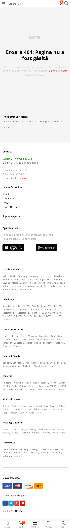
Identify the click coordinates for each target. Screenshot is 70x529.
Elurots (5, 429)
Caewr (24, 339)
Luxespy (24, 449)
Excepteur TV (8, 312)
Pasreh (5, 449)
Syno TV (6, 306)
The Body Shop (47, 362)
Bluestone (46, 449)
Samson (6, 452)
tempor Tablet (9, 289)
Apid (39, 286)
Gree (31, 412)
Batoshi (14, 412)
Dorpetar (6, 346)
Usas (16, 279)
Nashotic (15, 432)
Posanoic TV (37, 309)
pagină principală (57, 70)
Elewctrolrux (27, 405)
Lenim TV (57, 316)
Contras (36, 432)
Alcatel (15, 282)
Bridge (15, 386)
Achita (61, 429)
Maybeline (15, 366)
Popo (42, 279)
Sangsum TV (8, 309)
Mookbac (32, 336)
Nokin (28, 382)
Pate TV (26, 306)
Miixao (29, 342)
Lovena (6, 339)
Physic (55, 432)
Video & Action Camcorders (22, 389)
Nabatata (7, 455)
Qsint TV (18, 316)
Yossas (25, 452)
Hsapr (61, 409)
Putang (32, 282)
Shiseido (38, 366)
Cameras (32, 386)
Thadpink (47, 342)
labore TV (46, 306)
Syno (42, 276)
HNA (39, 339)
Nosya (44, 382)
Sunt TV (36, 312)
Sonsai (44, 409)
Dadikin (6, 405)
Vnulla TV (56, 312)
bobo (62, 282)
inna (49, 282)
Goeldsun (44, 452)
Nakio (5, 276)
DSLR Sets (54, 386)
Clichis (28, 409)
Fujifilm (61, 382)
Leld (4, 336)
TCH (29, 279)
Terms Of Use (10, 207)
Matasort (7, 409)
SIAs (53, 339)
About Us (7, 194)
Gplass (53, 405)
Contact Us (8, 198)
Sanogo (24, 429)
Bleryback (59, 276)
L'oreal (26, 362)
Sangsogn (7, 342)
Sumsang (22, 276)
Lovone (58, 279)
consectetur (16, 286)
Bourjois (6, 362)
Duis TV (37, 316)
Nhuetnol (7, 382)
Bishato (43, 429)
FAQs (5, 202)
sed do (53, 286)
